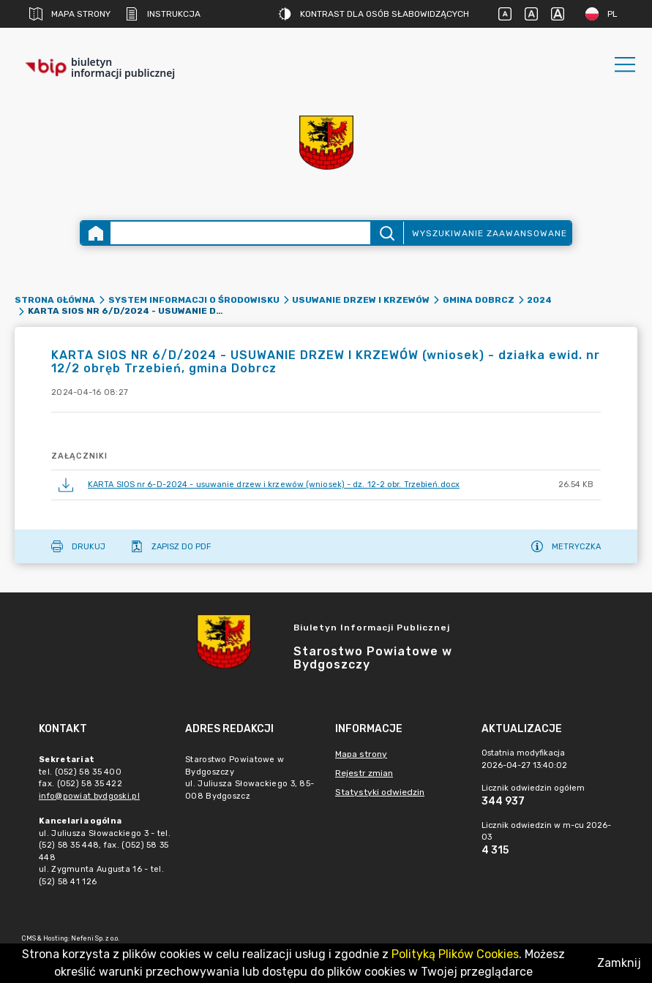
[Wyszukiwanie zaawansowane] (240, 233)
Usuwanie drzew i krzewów (361, 300)
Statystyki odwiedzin (379, 792)
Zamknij (619, 963)
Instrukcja (163, 13)
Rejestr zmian (364, 773)
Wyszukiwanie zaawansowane (489, 233)
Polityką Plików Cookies (455, 954)
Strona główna (55, 300)
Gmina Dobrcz (478, 300)
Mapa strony (69, 13)
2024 (539, 300)
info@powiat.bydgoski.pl (89, 796)
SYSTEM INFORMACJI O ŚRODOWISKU (194, 300)
